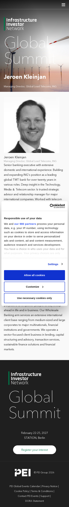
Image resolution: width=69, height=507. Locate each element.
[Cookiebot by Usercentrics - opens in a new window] (49, 206)
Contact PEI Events (28, 496)
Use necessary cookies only (34, 298)
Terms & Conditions (42, 491)
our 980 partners (25, 223)
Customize (34, 286)
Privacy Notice (50, 486)
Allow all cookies (34, 275)
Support (44, 496)
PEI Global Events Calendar (25, 486)
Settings (53, 263)
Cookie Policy (21, 491)
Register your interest (34, 450)
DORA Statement (34, 501)
